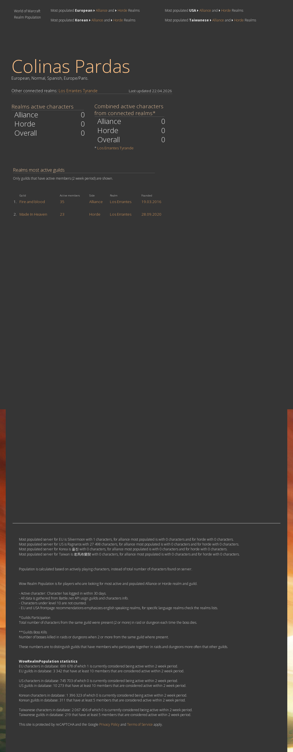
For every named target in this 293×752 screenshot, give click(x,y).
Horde (122, 10)
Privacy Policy (109, 724)
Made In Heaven (33, 214)
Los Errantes (70, 90)
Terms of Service (140, 724)
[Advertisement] (117, 40)
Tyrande (90, 90)
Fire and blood (32, 201)
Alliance (102, 10)
